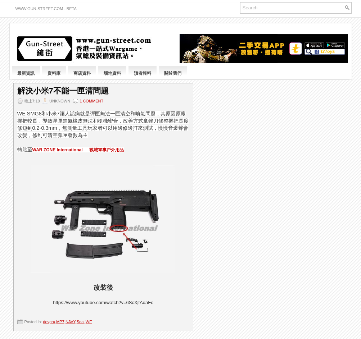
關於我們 (172, 73)
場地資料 (112, 73)
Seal (81, 322)
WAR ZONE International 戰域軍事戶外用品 (78, 149)
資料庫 (54, 73)
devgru (49, 322)
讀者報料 (142, 73)
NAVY (71, 322)
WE (89, 322)
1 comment (91, 101)
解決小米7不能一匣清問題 (63, 91)
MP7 (60, 322)
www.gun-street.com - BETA (46, 8)
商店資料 (82, 73)
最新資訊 (26, 73)
